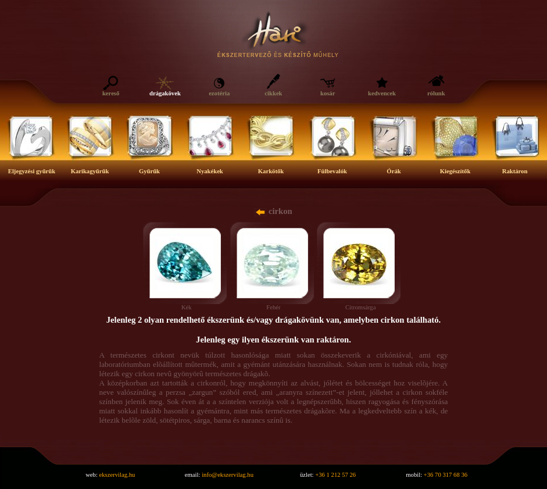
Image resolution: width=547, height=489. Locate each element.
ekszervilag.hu (117, 475)
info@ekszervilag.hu (227, 475)
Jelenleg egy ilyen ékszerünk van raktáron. (273, 339)
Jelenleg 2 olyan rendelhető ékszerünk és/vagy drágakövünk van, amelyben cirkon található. (273, 319)
